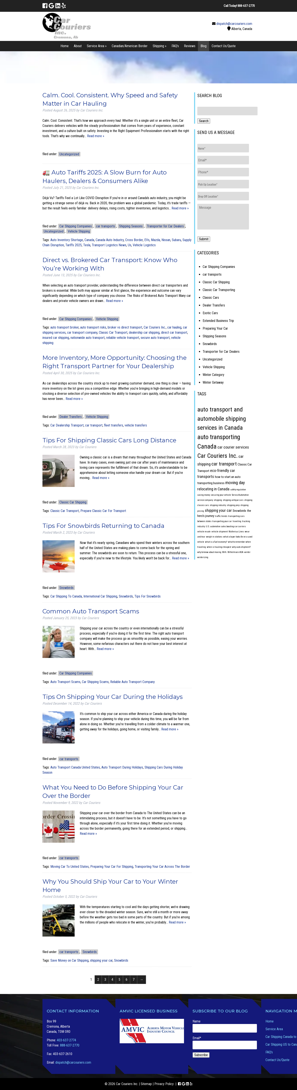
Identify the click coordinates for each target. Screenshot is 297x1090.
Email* (225, 1042)
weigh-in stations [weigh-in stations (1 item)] (214, 536)
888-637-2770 (69, 1045)
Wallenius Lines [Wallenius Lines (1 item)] (236, 531)
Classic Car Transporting (219, 290)
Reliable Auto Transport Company (132, 682)
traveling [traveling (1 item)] (237, 521)
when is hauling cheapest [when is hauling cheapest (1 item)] (219, 547)
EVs (146, 240)
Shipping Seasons (131, 226)
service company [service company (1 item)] (205, 500)
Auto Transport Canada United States (75, 767)
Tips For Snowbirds (147, 596)
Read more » (95, 136)
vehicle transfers (136, 425)
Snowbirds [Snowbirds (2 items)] (239, 511)
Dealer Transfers (70, 417)
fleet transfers (113, 425)
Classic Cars (211, 298)
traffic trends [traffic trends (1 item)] (221, 516)
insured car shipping (55, 338)
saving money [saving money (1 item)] (203, 495)
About (78, 46)
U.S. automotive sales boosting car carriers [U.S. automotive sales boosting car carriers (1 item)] (226, 526)
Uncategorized (69, 154)
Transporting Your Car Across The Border (162, 867)
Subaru (176, 240)
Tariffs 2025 (73, 245)
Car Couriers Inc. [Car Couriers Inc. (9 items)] (217, 455)
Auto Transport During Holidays (122, 767)
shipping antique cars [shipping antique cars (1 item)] (233, 500)
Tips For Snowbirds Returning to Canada (103, 525)
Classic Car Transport (113, 332)
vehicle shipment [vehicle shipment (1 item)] (219, 531)
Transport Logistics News (109, 245)
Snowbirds (66, 588)
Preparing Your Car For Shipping (111, 867)
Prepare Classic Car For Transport (103, 511)
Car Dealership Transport (67, 425)
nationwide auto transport (88, 338)
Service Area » (97, 46)
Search (203, 121)
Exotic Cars (210, 313)
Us (129, 245)
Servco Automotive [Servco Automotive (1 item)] (240, 495)
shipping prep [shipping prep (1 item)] (233, 505)
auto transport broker (64, 327)
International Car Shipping (100, 596)
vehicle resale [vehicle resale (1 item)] (204, 531)
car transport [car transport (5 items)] (224, 464)
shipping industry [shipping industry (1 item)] (218, 505)
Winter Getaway (213, 382)
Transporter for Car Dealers (165, 226)
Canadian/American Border (130, 46)
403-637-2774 (66, 1040)
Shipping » (159, 46)
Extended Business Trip (218, 321)
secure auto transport (155, 338)
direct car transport (174, 332)
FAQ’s (175, 46)
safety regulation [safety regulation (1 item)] (238, 489)
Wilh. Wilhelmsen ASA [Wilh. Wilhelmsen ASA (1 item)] (232, 552)
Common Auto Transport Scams (90, 611)
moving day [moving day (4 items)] (235, 482)
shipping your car (101, 960)
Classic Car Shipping (72, 502)
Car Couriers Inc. (155, 327)
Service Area (274, 1029)
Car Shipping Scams (95, 682)
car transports (105, 226)
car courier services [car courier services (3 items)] (233, 447)
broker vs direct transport (125, 327)
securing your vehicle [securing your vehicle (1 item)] (221, 495)
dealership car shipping (144, 332)
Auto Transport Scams (65, 682)
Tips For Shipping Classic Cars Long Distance (109, 440)
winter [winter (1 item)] (247, 552)
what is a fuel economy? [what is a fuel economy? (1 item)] (216, 541)
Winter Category (213, 375)
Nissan (165, 240)
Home (64, 46)
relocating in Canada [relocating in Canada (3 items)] (213, 489)
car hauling (174, 327)
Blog (204, 46)
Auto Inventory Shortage (66, 240)
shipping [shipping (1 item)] (218, 500)
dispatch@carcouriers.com (234, 24)
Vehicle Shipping (79, 231)
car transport (94, 425)
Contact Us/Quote (224, 46)
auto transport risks (93, 327)
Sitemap (146, 1084)
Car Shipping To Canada (66, 596)
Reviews (189, 46)
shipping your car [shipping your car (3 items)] (218, 510)
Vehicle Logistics (144, 245)
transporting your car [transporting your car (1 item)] (222, 521)
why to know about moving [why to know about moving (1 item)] (209, 552)
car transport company (82, 332)
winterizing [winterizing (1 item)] (202, 557)
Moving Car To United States (69, 867)
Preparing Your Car (215, 328)
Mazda (155, 240)
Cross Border (134, 240)
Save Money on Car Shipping (69, 960)
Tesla (86, 245)
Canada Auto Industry (110, 240)
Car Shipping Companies (75, 226)
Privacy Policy (164, 1084)
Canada (89, 240)
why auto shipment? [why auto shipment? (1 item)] (241, 547)
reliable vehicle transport (122, 338)
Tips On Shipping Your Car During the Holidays (112, 696)
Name (225, 1026)
